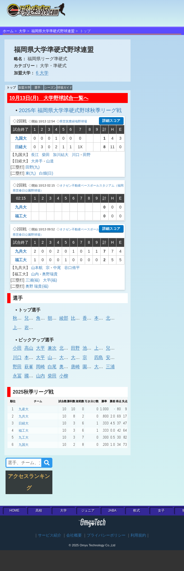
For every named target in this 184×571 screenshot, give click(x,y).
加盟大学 (24, 87)
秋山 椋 (20, 318)
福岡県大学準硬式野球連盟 (53, 31)
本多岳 (101, 318)
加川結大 (61, 154)
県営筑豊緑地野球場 (73, 121)
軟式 (136, 510)
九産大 (24, 409)
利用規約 (138, 535)
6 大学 (42, 73)
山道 (50, 161)
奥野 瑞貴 (68, 366)
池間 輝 (90, 348)
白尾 (52, 366)
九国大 (21, 138)
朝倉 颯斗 (57, 318)
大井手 (37, 161)
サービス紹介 (49, 535)
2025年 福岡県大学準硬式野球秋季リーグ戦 (70, 110)
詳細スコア (111, 121)
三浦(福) (33, 280)
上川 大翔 (103, 348)
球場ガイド (64, 87)
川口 (76, 154)
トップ (11, 87)
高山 (28, 348)
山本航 (37, 267)
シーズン (50, 87)
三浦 (110, 366)
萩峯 (28, 366)
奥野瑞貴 (50, 274)
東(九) (31, 173)
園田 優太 (92, 366)
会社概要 (74, 535)
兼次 (52, 348)
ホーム (8, 31)
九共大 (21, 207)
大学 (22, 31)
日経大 (21, 147)
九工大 (24, 437)
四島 (98, 357)
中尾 (57, 267)
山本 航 (55, 357)
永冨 (17, 375)
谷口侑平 (72, 267)
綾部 (63, 318)
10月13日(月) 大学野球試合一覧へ (48, 98)
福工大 (21, 216)
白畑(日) (46, 173)
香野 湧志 (92, 318)
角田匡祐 (45, 318)
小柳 (63, 375)
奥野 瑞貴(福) (37, 286)
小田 (17, 348)
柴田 (46, 154)
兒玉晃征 (33, 318)
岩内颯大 (33, 327)
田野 (87, 154)
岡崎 (40, 366)
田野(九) (33, 167)
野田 (17, 366)
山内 (35, 274)
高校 (38, 510)
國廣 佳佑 (33, 375)
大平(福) (50, 280)
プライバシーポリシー (106, 535)
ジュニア (87, 510)
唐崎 (75, 366)
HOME (14, 510)
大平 (40, 348)
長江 (35, 154)
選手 (37, 87)
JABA (112, 510)
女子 (161, 510)
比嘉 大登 (80, 318)
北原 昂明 (115, 318)
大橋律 (66, 357)
